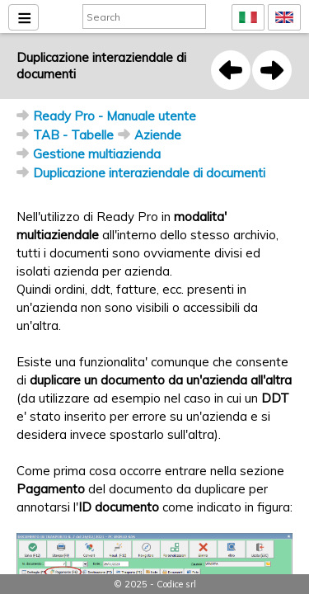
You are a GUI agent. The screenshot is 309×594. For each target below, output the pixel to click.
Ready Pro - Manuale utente (114, 116)
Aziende (157, 135)
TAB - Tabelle (73, 135)
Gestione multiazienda (97, 154)
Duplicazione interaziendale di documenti (149, 173)
